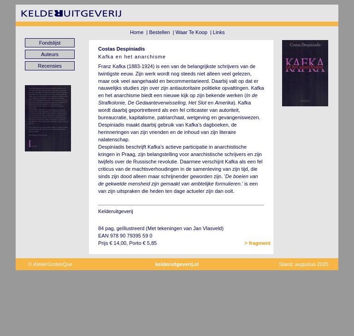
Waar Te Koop (191, 32)
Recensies (49, 66)
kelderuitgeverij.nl (177, 264)
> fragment (257, 243)
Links (219, 32)
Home (136, 32)
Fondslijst (49, 43)
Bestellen (159, 32)
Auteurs (50, 54)
